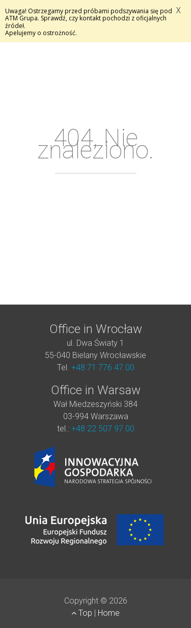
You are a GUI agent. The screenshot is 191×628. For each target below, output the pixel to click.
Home (109, 613)
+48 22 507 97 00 (102, 428)
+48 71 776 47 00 (102, 367)
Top (82, 613)
